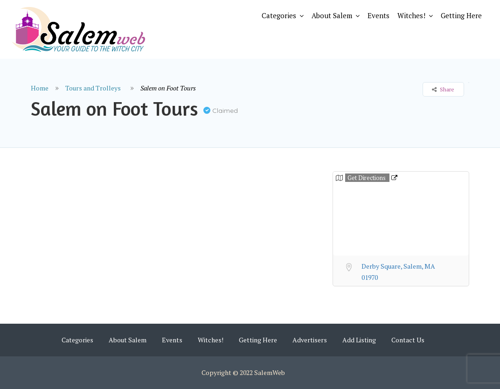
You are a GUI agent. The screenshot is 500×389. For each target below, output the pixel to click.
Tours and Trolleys (93, 87)
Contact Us (407, 339)
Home (40, 87)
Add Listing (359, 339)
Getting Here (461, 15)
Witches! (411, 15)
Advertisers (309, 339)
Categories (279, 15)
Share (443, 89)
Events (378, 15)
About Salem (332, 15)
